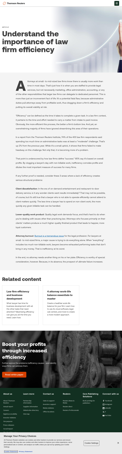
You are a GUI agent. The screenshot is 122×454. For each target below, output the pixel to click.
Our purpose (7, 421)
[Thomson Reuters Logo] (14, 3)
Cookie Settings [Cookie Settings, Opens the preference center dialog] (91, 443)
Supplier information (30, 407)
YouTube (107, 415)
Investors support (49, 404)
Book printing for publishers (89, 402)
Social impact (8, 429)
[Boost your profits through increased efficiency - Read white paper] (14, 375)
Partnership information (27, 402)
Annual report (8, 407)
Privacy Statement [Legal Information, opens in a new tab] (25, 451)
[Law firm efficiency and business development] (20, 305)
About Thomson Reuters (9, 402)
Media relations (48, 408)
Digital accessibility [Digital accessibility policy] (10, 414)
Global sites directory (31, 410)
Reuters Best (67, 407)
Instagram (107, 404)
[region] (61, 443)
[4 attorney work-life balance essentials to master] (61, 305)
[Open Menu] (116, 3)
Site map (26, 414)
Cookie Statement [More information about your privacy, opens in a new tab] (11, 451)
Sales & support (48, 401)
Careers (6, 410)
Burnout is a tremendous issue (49, 236)
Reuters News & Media (68, 402)
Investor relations (9, 418)
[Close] (118, 443)
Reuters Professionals (71, 410)
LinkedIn (107, 408)
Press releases (8, 425)
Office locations (48, 412)
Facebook (107, 401)
